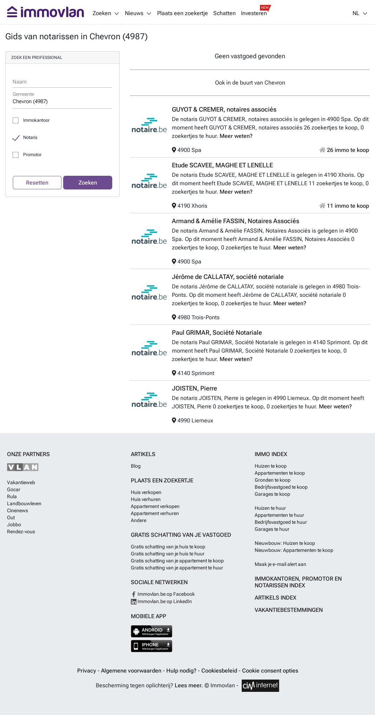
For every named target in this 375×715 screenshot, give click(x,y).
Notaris (30, 137)
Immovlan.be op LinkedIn (161, 601)
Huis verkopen (146, 492)
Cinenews (17, 510)
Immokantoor (36, 120)
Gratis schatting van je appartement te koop (177, 560)
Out (11, 517)
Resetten (37, 182)
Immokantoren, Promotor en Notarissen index (298, 582)
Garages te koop (272, 494)
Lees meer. (189, 685)
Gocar (13, 489)
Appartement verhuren (155, 513)
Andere (138, 520)
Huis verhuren (146, 499)
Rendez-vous (21, 531)
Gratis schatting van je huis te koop (168, 546)
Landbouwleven (24, 503)
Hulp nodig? (182, 670)
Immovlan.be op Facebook (163, 594)
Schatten (224, 13)
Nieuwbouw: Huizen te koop (285, 543)
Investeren (254, 13)
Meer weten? (236, 136)
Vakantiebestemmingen (289, 610)
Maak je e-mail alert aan (280, 564)
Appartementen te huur (279, 515)
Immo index (271, 454)
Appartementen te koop (280, 473)
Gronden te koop (272, 480)
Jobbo (14, 524)
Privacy (87, 670)
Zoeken (88, 182)
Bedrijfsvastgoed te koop (281, 487)
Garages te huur (272, 529)
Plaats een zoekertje (182, 13)
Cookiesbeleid (220, 670)
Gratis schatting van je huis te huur (168, 553)
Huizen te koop (271, 466)
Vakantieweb (21, 482)
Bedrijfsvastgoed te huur (281, 522)
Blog (136, 466)
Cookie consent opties (270, 670)
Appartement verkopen (155, 506)
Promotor (32, 154)
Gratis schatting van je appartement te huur (177, 567)
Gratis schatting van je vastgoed (181, 535)
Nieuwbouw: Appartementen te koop (294, 550)
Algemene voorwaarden (132, 670)
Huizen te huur (270, 508)
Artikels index (275, 597)
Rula (12, 496)
